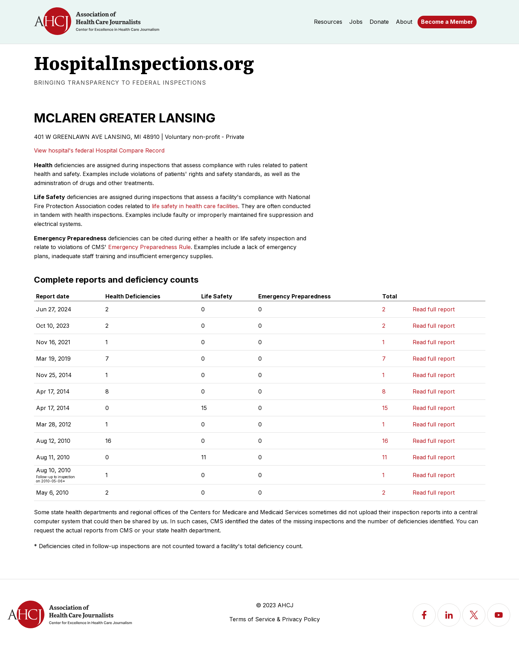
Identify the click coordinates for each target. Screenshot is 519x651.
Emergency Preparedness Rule (149, 246)
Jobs (356, 21)
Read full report (434, 309)
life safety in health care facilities (195, 206)
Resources (328, 21)
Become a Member (447, 21)
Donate (379, 21)
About (404, 21)
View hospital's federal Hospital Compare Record (99, 150)
